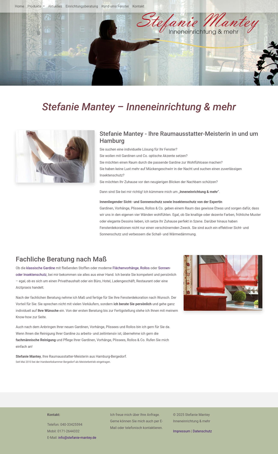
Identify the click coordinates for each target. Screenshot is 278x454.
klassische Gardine (40, 268)
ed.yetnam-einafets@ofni (77, 438)
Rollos (145, 268)
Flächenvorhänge (126, 268)
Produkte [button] (35, 6)
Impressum (181, 431)
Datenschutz (202, 431)
